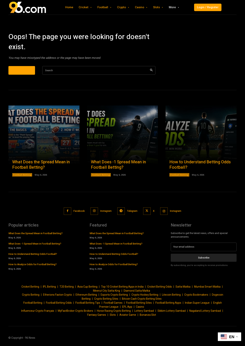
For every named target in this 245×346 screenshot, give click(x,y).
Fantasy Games (96, 314)
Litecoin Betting (171, 294)
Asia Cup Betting (87, 286)
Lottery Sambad (144, 310)
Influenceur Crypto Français (37, 310)
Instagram (106, 211)
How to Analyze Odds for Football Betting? (32, 264)
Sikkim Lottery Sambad (172, 310)
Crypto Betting (30, 294)
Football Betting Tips (87, 302)
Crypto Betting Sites (106, 298)
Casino (140, 306)
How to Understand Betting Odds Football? (200, 165)
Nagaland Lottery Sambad (205, 310)
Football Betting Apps (168, 302)
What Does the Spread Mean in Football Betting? (41, 165)
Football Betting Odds (59, 302)
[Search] (151, 70)
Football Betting (22, 174)
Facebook (79, 211)
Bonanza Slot (148, 314)
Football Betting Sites (139, 302)
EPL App (127, 306)
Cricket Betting (30, 286)
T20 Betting (67, 286)
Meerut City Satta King (106, 290)
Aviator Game (127, 314)
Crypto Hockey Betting (144, 294)
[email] (204, 247)
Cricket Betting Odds (159, 286)
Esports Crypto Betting (114, 294)
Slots (113, 314)
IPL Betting (49, 286)
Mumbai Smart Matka (207, 286)
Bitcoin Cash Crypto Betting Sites (142, 298)
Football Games (113, 302)
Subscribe (203, 257)
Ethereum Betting (86, 294)
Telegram (132, 211)
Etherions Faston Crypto (57, 294)
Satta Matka (183, 286)
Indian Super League (197, 302)
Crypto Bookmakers (196, 294)
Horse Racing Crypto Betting (114, 310)
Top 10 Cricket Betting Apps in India (122, 286)
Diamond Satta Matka (137, 290)
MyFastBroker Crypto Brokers (75, 310)
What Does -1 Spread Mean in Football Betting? (118, 165)
